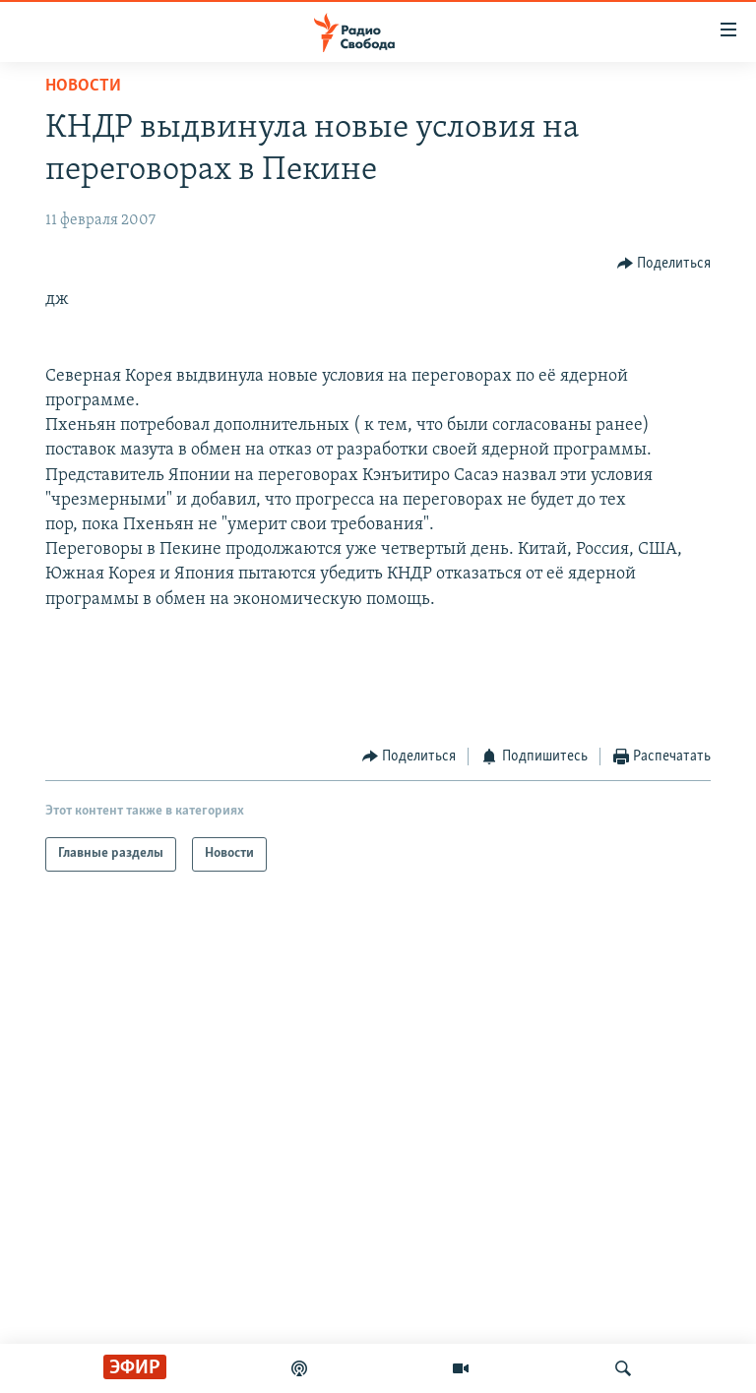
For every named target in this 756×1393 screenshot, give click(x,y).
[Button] (664, 263)
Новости (83, 86)
